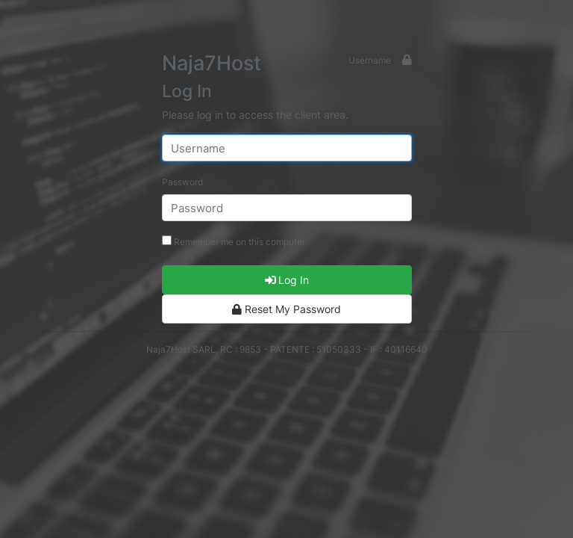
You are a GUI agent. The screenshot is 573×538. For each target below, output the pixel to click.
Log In (287, 279)
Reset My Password (286, 309)
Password (182, 182)
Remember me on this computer (233, 241)
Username (369, 60)
